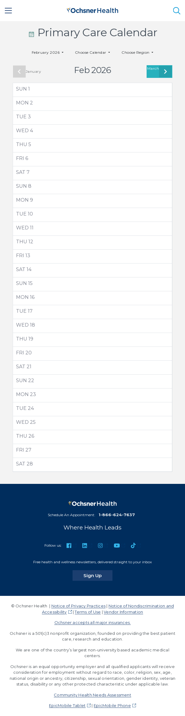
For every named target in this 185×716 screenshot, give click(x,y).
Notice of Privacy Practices (78, 605)
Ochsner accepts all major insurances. (92, 622)
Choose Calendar (91, 52)
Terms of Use (88, 611)
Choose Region (136, 52)
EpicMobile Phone (112, 705)
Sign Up (97, 575)
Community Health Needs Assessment (92, 694)
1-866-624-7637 (117, 514)
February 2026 (46, 52)
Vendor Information (123, 611)
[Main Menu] (8, 10)
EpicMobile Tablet (67, 705)
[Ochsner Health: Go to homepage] (92, 9)
